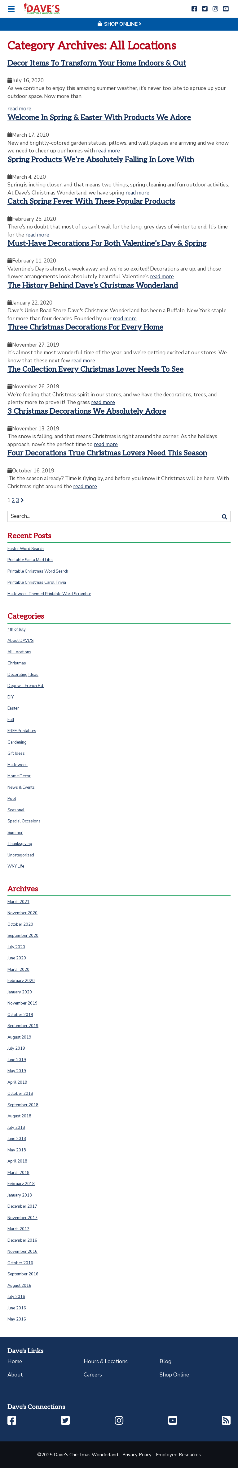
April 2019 (17, 1082)
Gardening (17, 742)
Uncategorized (20, 855)
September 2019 (22, 1026)
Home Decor (19, 776)
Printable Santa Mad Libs (30, 560)
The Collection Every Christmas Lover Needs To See (95, 369)
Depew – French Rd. (25, 686)
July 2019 (16, 1048)
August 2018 (19, 1116)
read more (19, 108)
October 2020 (20, 924)
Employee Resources (178, 1455)
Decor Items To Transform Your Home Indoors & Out (96, 63)
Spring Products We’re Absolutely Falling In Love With (100, 159)
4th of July (16, 629)
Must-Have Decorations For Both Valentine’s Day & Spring (106, 243)
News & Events (21, 787)
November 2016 (22, 1251)
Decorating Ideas (22, 674)
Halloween (17, 765)
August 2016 (19, 1285)
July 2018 (16, 1127)
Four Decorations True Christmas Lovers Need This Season (107, 453)
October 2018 (20, 1093)
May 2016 (16, 1319)
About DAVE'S (20, 640)
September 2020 (22, 935)
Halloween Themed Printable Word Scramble (49, 594)
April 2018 (17, 1161)
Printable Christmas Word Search (37, 571)
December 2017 (22, 1206)
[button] (194, 9)
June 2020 (16, 958)
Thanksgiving (19, 844)
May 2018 (16, 1150)
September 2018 (22, 1105)
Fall (10, 720)
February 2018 (21, 1184)
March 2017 (18, 1229)
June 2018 (16, 1139)
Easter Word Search (25, 549)
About (15, 1374)
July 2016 (16, 1296)
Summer (15, 832)
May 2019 (16, 1071)
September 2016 (22, 1274)
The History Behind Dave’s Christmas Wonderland (92, 285)
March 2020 (18, 969)
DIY (10, 697)
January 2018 (19, 1195)
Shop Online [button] (119, 24)
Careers (93, 1374)
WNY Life (15, 866)
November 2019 (22, 1003)
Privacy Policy (137, 1455)
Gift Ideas (16, 753)
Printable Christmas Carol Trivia (36, 582)
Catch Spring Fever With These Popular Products (91, 201)
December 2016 (22, 1240)
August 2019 (19, 1037)
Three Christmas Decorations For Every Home (85, 327)
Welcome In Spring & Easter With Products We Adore (99, 117)
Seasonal (15, 810)
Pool (11, 798)
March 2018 (18, 1173)
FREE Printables (21, 731)
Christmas (16, 663)
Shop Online (174, 1374)
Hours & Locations (106, 1361)
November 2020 (22, 913)
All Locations (19, 652)
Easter (13, 708)
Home (14, 1361)
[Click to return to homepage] (42, 8)
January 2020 (19, 992)
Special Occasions (24, 821)
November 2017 (22, 1218)
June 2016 (16, 1308)
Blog (165, 1361)
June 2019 (16, 1060)
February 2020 (21, 981)
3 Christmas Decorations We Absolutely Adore (86, 411)
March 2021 (18, 902)
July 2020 (16, 947)
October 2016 (20, 1263)
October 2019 (20, 1015)
